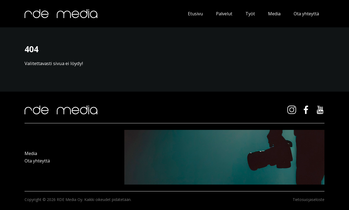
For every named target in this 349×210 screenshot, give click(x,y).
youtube (320, 110)
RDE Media (97, 13)
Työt (250, 14)
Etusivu (195, 14)
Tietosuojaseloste (308, 199)
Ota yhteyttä (306, 14)
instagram (291, 110)
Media (274, 14)
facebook (306, 110)
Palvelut (224, 14)
